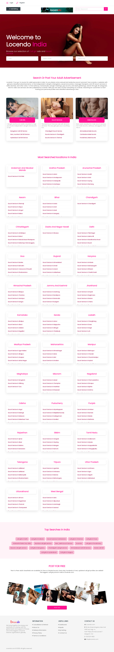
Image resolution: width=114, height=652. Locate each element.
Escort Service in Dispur (15, 207)
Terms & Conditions (39, 636)
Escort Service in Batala (84, 416)
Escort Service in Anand (50, 269)
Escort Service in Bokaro (85, 298)
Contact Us (62, 633)
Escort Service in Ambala (85, 262)
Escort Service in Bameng (85, 184)
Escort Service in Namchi (50, 449)
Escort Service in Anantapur (51, 184)
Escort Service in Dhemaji (16, 204)
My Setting (62, 630)
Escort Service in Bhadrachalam (18, 478)
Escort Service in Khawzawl (51, 390)
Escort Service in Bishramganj (52, 478)
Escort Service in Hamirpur (16, 298)
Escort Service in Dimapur (85, 383)
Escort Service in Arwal (50, 210)
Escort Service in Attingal (50, 328)
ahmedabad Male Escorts (88, 131)
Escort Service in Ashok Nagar (17, 360)
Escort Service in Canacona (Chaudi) (20, 269)
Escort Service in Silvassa (51, 233)
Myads (61, 627)
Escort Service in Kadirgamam (52, 416)
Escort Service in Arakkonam (86, 439)
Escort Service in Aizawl (50, 380)
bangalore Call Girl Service (18, 131)
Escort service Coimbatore (56, 539)
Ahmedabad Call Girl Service (80, 548)
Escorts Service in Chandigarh (54, 134)
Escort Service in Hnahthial (51, 387)
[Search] (106, 9)
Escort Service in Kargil (84, 328)
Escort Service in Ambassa (51, 471)
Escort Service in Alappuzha (51, 324)
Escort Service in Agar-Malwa (17, 351)
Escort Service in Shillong (16, 383)
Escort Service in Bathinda (85, 419)
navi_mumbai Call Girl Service (19, 134)
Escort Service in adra (49, 498)
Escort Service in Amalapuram (52, 177)
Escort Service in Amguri (15, 210)
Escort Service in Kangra (15, 302)
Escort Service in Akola (50, 354)
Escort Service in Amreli (50, 266)
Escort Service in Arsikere (16, 328)
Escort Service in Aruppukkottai (87, 445)
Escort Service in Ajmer (15, 439)
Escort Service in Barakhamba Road (88, 240)
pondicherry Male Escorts (88, 138)
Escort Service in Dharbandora (17, 272)
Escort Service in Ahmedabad (52, 262)
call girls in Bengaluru (37, 548)
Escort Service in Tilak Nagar (86, 233)
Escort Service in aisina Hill (85, 236)
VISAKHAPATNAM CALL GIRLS (22, 543)
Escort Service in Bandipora (51, 295)
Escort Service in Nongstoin (16, 380)
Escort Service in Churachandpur (87, 357)
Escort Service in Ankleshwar (51, 272)
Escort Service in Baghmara (86, 295)
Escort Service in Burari (84, 243)
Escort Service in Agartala (51, 468)
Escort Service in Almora (15, 498)
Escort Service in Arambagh (51, 504)
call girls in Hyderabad (48, 552)
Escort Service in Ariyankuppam (53, 409)
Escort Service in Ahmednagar (52, 351)
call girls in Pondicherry (93, 543)
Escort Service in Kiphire (84, 387)
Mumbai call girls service (43, 543)
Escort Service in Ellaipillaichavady (53, 413)
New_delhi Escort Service (63, 543)
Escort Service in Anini (84, 177)
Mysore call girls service (19, 548)
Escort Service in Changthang (86, 321)
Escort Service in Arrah (50, 207)
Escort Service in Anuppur (16, 357)
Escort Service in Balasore (16, 416)
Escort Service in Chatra (85, 302)
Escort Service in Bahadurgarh (87, 266)
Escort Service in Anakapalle (51, 181)
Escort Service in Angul (15, 409)
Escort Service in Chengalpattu (87, 449)
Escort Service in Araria (50, 204)
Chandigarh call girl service (57, 548)
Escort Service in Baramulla (51, 298)
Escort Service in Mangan (51, 445)
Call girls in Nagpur (66, 552)
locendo (79, 543)
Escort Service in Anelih (84, 174)
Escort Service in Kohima (85, 390)
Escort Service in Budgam (51, 302)
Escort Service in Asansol (50, 507)
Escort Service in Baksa (15, 213)
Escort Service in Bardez (15, 262)
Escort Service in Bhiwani (85, 269)
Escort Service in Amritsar (85, 409)
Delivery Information (39, 630)
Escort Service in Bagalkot (16, 331)
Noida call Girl (99, 548)
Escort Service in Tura (14, 387)
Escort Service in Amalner (51, 360)
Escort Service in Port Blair (16, 176)
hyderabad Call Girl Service (19, 138)
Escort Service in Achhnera (85, 468)
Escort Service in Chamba (16, 295)
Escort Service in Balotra (15, 445)
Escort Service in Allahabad (86, 478)
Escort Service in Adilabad (16, 468)
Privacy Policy (37, 633)
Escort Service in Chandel (85, 354)
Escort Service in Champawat (17, 507)
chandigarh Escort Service (53, 131)
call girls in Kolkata (37, 539)
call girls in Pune (91, 539)
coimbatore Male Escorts (88, 134)
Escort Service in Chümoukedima (88, 380)
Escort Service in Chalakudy (51, 331)
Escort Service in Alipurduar (51, 501)
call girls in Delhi (22, 539)
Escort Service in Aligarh (84, 475)
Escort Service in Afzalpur (16, 321)
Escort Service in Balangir (16, 413)
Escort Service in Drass (84, 324)
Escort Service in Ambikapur (17, 233)
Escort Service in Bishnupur (85, 351)
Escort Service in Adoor (50, 321)
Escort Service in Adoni (50, 174)
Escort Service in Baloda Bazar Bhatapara (21, 240)
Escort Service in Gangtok (51, 439)
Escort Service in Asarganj (51, 213)
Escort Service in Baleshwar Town (18, 419)
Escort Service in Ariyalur (85, 442)
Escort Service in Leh (83, 331)
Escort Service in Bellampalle (17, 475)
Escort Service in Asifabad (16, 471)
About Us (35, 627)
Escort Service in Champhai (51, 383)
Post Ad (57, 608)
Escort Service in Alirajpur (16, 354)
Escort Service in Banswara (16, 449)
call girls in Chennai (76, 539)
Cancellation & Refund (40, 625)
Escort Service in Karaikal (50, 419)
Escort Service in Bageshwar (17, 501)
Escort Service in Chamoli (16, 504)
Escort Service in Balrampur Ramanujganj (21, 243)
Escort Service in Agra (84, 471)
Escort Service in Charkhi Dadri (87, 272)
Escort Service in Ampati (85, 292)
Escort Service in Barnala (85, 413)
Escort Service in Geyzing (51, 442)
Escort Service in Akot (49, 357)
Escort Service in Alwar (15, 442)
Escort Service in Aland (15, 324)
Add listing (13, 9)
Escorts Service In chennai (53, 138)
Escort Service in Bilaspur (16, 292)
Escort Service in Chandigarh (86, 204)
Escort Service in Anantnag (51, 292)
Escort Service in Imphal (85, 360)
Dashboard (62, 625)
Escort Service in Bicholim (16, 266)
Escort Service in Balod (15, 236)
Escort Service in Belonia (50, 475)
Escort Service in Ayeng (84, 181)
